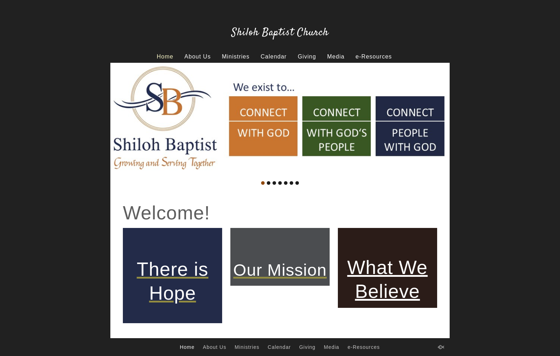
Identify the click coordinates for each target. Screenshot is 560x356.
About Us (197, 57)
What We (387, 267)
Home (165, 57)
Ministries (236, 57)
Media (336, 57)
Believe (387, 291)
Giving (307, 57)
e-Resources (374, 57)
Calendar (274, 57)
